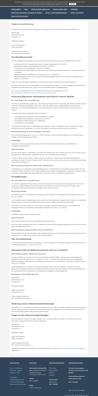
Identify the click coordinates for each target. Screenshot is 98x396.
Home (11, 368)
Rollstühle (51, 372)
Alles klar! (72, 4)
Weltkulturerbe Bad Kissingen (18, 384)
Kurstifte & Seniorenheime (17, 379)
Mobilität (74, 9)
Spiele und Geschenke (19, 16)
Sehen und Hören (77, 13)
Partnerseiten (13, 377)
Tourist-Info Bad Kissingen (17, 382)
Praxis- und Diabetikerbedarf (56, 13)
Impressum (13, 372)
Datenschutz (13, 370)
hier (66, 4)
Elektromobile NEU (60, 9)
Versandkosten (18, 368)
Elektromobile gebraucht (40, 9)
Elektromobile (52, 368)
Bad (26, 9)
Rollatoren (52, 375)
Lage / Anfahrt (72, 390)
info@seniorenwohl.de (35, 387)
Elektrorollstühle (53, 370)
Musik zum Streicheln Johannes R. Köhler (26, 13)
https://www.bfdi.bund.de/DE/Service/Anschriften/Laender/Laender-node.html (33, 93)
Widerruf (20, 370)
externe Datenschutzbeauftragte (70, 348)
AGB (18, 372)
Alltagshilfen (16, 9)
